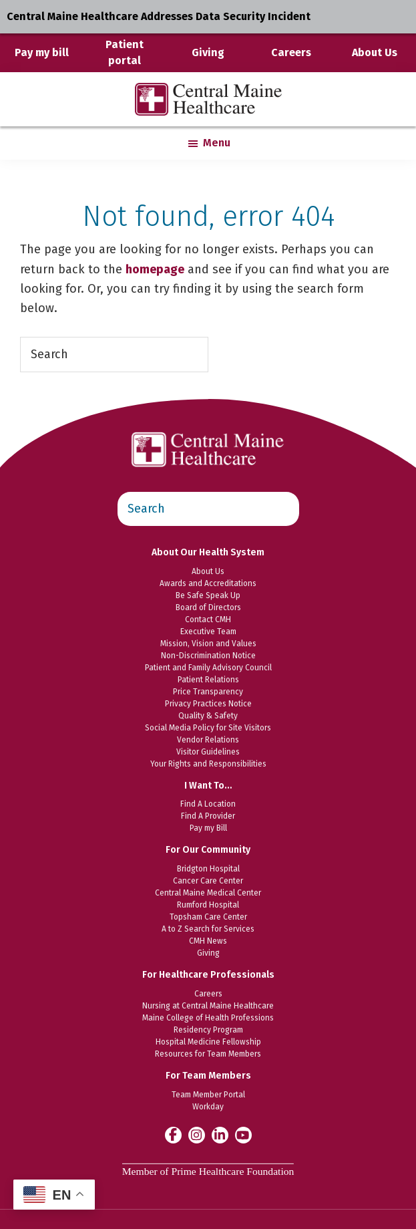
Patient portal (125, 52)
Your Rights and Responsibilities (208, 764)
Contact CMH (208, 619)
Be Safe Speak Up (208, 595)
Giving (208, 52)
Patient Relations (208, 679)
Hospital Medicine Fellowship (208, 1042)
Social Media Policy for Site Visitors (208, 727)
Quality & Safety (208, 715)
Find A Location (208, 804)
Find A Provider (208, 816)
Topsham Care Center (208, 917)
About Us (374, 52)
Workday (208, 1106)
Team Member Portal (208, 1094)
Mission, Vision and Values (208, 643)
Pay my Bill (208, 828)
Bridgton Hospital (208, 868)
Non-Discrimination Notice (208, 655)
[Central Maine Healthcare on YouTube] (243, 1134)
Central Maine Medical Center (208, 893)
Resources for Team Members (208, 1054)
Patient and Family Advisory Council (208, 667)
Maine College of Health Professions (208, 1017)
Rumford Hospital (208, 905)
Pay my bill (42, 52)
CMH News (208, 941)
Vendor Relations (208, 739)
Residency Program (208, 1030)
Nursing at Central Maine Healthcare (208, 1005)
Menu (216, 142)
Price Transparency (208, 691)
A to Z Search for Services (208, 929)
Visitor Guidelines (208, 752)
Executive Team (208, 631)
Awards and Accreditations (208, 583)
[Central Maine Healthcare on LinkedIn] (220, 1134)
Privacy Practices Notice (208, 703)
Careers (291, 52)
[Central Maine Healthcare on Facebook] (173, 1135)
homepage (155, 269)
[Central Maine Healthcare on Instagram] (196, 1134)
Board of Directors (208, 607)
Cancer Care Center (208, 880)
